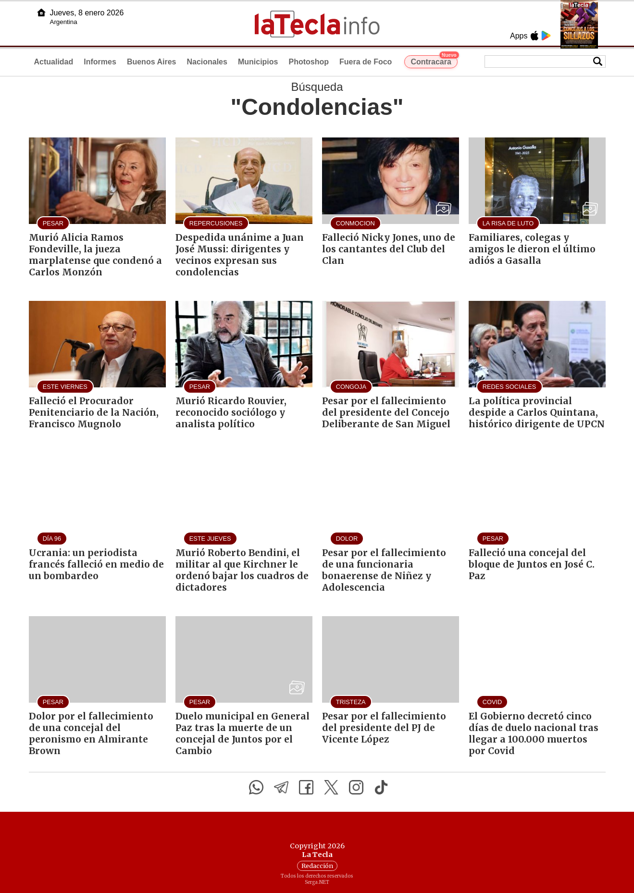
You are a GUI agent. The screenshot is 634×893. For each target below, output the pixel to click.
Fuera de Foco (365, 62)
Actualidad (54, 62)
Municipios (258, 62)
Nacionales (206, 62)
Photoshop (308, 62)
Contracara (433, 60)
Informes (100, 62)
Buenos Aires (151, 62)
